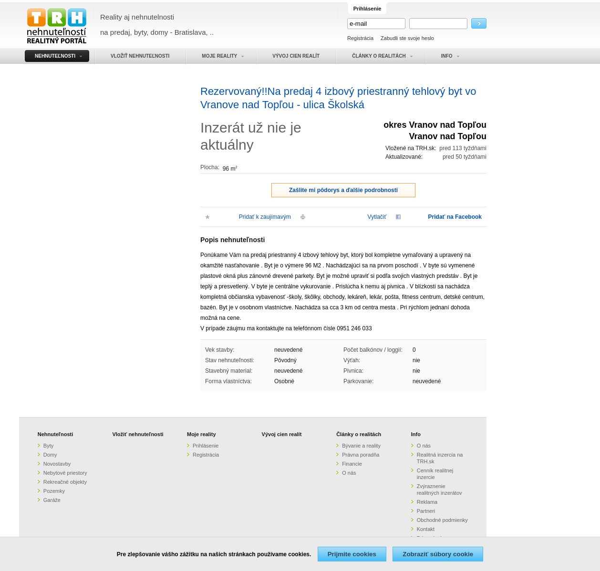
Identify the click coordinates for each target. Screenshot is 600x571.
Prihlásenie (205, 446)
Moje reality (201, 434)
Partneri (426, 511)
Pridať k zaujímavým (265, 217)
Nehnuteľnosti (55, 434)
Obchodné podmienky (442, 520)
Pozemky (54, 491)
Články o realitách (358, 434)
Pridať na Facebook (455, 217)
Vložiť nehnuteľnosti (137, 434)
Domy (50, 455)
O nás (349, 473)
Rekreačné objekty (65, 482)
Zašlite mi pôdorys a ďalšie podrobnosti (343, 190)
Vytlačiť (377, 217)
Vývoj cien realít (282, 434)
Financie (352, 464)
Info (416, 434)
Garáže (52, 500)
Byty (48, 446)
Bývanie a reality (361, 446)
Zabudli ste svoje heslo (407, 38)
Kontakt (425, 529)
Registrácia (360, 38)
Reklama (427, 502)
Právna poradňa (360, 455)
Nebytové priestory (65, 473)
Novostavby (57, 464)
